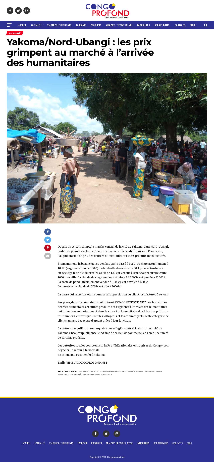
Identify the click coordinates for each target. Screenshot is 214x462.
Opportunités (161, 25)
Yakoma (107, 375)
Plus (192, 25)
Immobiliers (143, 25)
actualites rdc (89, 372)
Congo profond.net (114, 372)
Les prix (64, 375)
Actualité (36, 25)
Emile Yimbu (136, 372)
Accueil (22, 25)
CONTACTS (180, 25)
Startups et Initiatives (59, 25)
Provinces (96, 25)
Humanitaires (154, 372)
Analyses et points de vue (119, 25)
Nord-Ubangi (91, 375)
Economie (81, 25)
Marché (76, 375)
